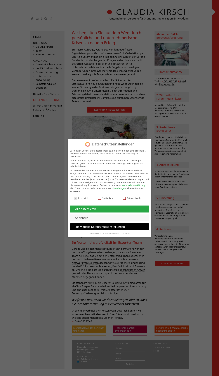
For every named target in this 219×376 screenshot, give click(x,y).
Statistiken (105, 195)
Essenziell (81, 195)
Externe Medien (133, 195)
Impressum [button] (126, 230)
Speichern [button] (81, 215)
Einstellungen (119, 185)
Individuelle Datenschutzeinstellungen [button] (100, 224)
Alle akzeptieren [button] (85, 206)
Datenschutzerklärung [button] (111, 230)
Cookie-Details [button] (94, 230)
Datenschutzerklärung (133, 182)
